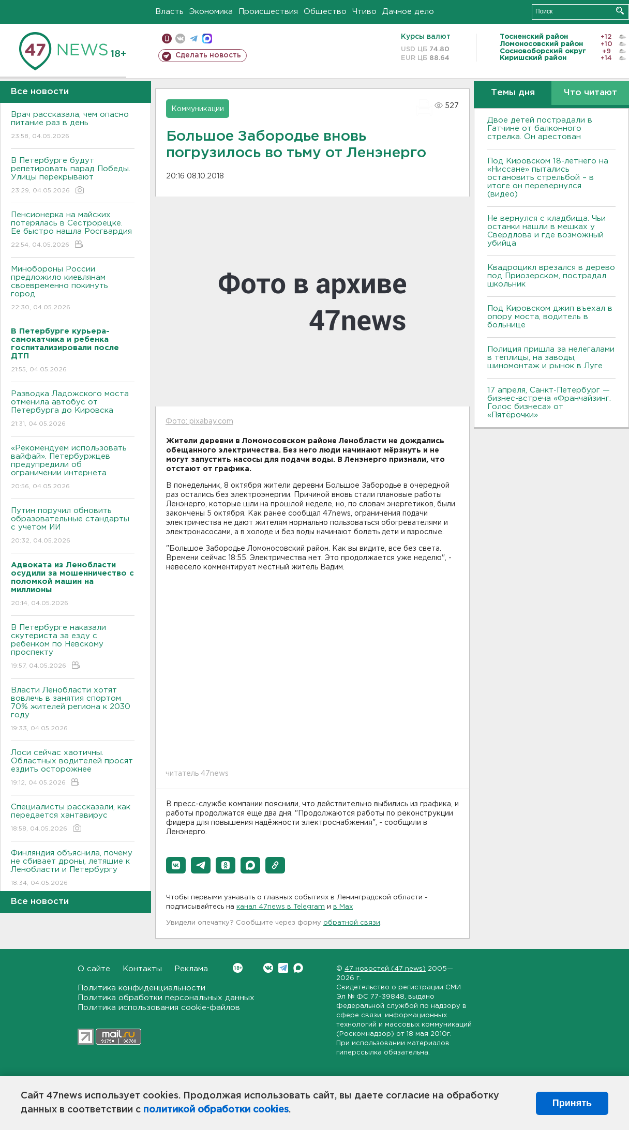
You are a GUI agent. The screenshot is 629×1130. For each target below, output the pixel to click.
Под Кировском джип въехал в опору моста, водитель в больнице (549, 316)
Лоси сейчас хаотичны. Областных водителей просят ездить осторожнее (72, 768)
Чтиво (364, 11)
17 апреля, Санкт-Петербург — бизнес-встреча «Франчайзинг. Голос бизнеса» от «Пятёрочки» (549, 402)
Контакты (142, 969)
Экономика (211, 11)
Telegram (283, 968)
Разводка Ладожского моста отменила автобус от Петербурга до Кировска (72, 409)
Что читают (590, 93)
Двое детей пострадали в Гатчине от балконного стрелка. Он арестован (539, 128)
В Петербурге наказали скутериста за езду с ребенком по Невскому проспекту (72, 647)
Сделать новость (208, 55)
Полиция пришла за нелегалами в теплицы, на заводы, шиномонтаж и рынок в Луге (551, 357)
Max (298, 968)
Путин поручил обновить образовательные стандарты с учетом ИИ (72, 526)
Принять (572, 1103)
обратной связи (351, 923)
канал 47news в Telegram (280, 907)
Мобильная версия (167, 38)
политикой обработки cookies (216, 1110)
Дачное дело (408, 11)
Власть (169, 11)
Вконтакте (238, 968)
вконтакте (180, 38)
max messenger (207, 38)
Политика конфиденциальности (141, 988)
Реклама (191, 969)
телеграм (194, 38)
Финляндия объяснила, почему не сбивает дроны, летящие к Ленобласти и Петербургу (72, 868)
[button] (176, 865)
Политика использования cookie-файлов (159, 1007)
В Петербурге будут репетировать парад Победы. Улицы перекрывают (72, 176)
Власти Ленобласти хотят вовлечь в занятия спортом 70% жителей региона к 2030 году (72, 710)
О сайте (94, 969)
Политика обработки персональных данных (166, 998)
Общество (325, 11)
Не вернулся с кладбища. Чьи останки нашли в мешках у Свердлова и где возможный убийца (546, 231)
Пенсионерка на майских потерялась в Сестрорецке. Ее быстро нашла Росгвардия (72, 230)
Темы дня (513, 93)
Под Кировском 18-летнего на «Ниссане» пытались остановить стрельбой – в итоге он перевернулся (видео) (547, 178)
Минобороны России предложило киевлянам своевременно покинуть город (72, 289)
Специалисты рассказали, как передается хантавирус (72, 818)
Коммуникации (197, 109)
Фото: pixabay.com (199, 421)
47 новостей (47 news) (385, 969)
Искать (620, 10)
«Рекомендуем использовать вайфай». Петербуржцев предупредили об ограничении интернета (72, 468)
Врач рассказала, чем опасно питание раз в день (72, 126)
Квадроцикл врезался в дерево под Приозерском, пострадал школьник (551, 276)
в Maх (343, 907)
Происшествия (268, 11)
